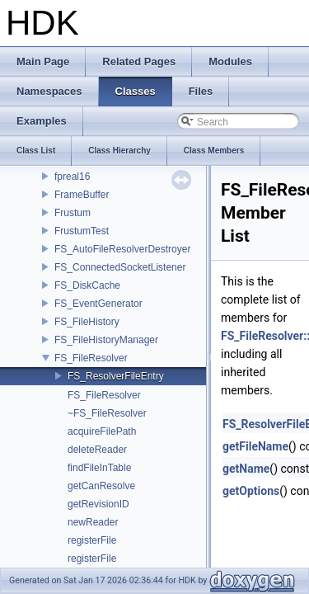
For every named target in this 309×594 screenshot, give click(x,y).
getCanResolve (101, 486)
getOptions (250, 490)
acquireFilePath (102, 431)
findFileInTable (99, 468)
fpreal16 (72, 176)
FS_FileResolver (91, 358)
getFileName (255, 446)
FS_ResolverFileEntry (116, 376)
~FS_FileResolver (107, 413)
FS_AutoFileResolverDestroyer (122, 249)
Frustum (72, 213)
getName (245, 468)
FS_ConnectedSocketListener (119, 267)
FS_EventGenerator (98, 303)
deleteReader (97, 449)
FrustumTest (81, 231)
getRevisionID (98, 504)
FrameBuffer (81, 194)
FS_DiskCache (87, 285)
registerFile (92, 540)
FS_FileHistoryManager (106, 340)
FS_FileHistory (86, 322)
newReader (93, 522)
